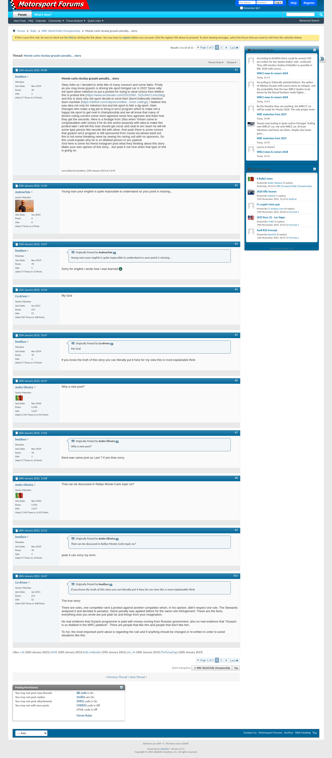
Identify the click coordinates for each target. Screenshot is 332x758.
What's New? (42, 14)
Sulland (271, 195)
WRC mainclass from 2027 (272, 114)
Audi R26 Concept (267, 230)
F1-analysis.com (275, 208)
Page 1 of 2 (207, 47)
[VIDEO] (81, 705)
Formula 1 (294, 211)
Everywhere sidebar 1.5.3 (282, 248)
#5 (236, 334)
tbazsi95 (271, 234)
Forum (22, 14)
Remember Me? (250, 8)
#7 (236, 432)
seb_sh (131, 652)
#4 (236, 289)
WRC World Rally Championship (61, 30)
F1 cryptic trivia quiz (268, 204)
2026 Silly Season (266, 191)
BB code (81, 693)
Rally (33, 30)
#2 (236, 185)
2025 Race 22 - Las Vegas (271, 217)
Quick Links (94, 20)
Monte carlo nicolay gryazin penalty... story (52, 56)
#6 (236, 380)
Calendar (41, 20)
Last (234, 47)
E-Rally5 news (265, 178)
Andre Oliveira (274, 182)
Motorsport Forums (270, 732)
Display (230, 62)
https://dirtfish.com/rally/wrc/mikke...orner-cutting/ (114, 102)
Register (309, 3)
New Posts (20, 20)
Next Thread (137, 677)
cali (22, 652)
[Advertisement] (203, 112)
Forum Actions (74, 20)
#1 (236, 69)
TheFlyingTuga (169, 652)
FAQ (30, 20)
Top (236, 668)
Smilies (81, 697)
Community (54, 20)
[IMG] (80, 701)
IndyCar (293, 199)
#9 (236, 530)
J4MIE (53, 652)
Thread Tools (214, 62)
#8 (236, 478)
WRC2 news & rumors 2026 (272, 73)
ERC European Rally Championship (294, 186)
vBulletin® (165, 748)
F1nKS (270, 221)
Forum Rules (84, 715)
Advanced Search (309, 20)
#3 (236, 243)
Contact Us (250, 732)
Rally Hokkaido (92, 652)
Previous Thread (117, 677)
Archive (288, 732)
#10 (236, 575)
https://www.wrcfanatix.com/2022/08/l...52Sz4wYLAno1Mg (125, 95)
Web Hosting (303, 732)
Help (294, 3)
